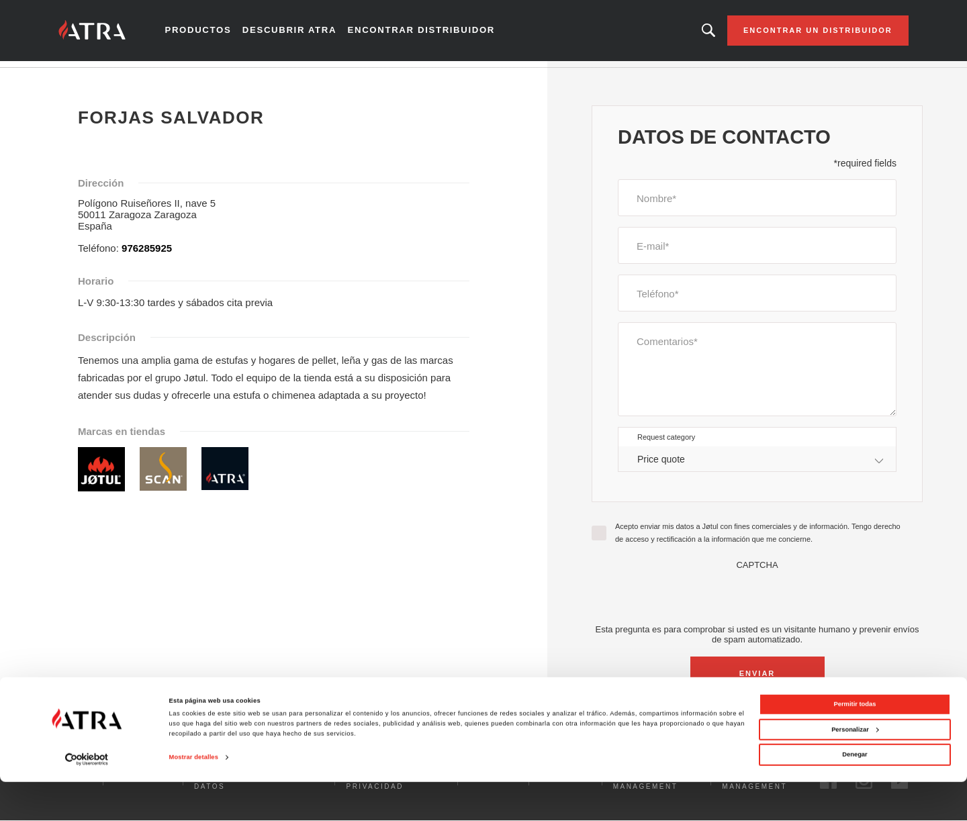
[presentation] (757, 603)
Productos (217, 34)
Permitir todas (855, 743)
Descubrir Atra (303, 34)
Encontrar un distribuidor (795, 34)
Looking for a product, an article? (687, 33)
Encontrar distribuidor (423, 34)
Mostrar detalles (193, 796)
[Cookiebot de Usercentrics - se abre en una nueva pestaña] (87, 798)
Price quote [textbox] (661, 465)
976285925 (147, 254)
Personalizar (855, 768)
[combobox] (757, 465)
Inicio (90, 80)
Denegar (854, 794)
